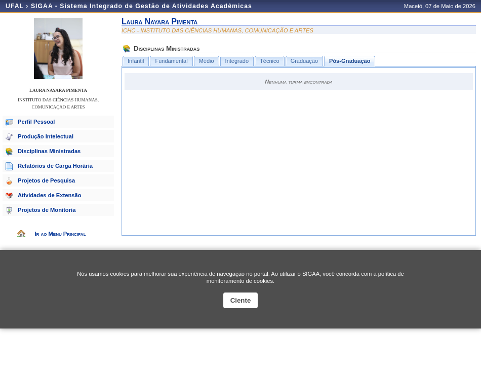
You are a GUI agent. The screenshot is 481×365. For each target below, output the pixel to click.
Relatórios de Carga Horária (55, 166)
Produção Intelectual (45, 136)
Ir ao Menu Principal (60, 234)
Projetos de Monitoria (46, 210)
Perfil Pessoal (36, 122)
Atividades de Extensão (50, 195)
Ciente (240, 300)
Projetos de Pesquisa (46, 180)
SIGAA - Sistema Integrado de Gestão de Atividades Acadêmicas (141, 6)
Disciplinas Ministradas (49, 151)
